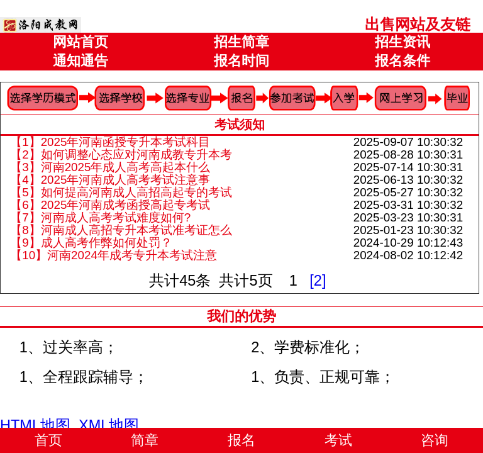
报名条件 (402, 61)
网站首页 (80, 42)
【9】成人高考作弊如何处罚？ (91, 242)
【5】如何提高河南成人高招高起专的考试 (120, 192)
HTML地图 (35, 425)
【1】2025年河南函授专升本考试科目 (110, 141)
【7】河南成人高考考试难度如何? (100, 217)
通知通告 (80, 61)
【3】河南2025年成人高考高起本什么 (110, 167)
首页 (48, 440)
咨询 (434, 440)
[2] (318, 280)
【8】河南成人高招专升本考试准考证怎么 (120, 230)
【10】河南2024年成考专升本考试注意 (113, 255)
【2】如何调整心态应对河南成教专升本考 (120, 154)
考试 (338, 440)
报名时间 (241, 61)
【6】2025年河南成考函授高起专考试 (110, 204)
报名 (241, 440)
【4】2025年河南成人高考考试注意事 (110, 179)
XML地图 (109, 425)
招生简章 (241, 42)
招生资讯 (402, 42)
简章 (144, 440)
